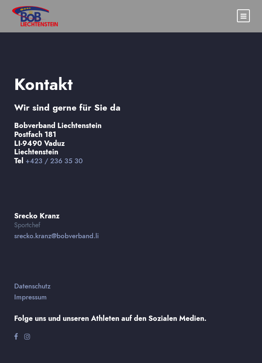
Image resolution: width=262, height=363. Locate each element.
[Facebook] (16, 337)
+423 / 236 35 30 (54, 161)
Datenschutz (32, 286)
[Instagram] (27, 337)
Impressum (30, 297)
